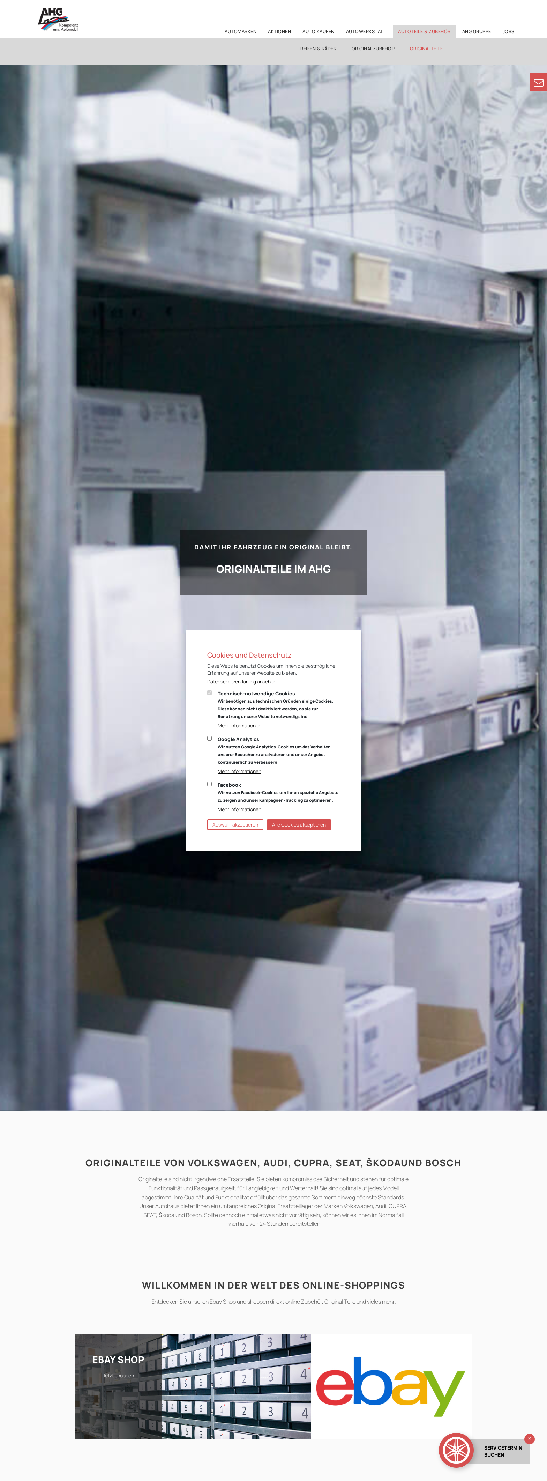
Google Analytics (274, 750)
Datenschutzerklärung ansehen (241, 681)
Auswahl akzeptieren (235, 824)
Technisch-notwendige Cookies (276, 704)
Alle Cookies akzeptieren (299, 824)
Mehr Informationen (239, 725)
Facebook (278, 792)
